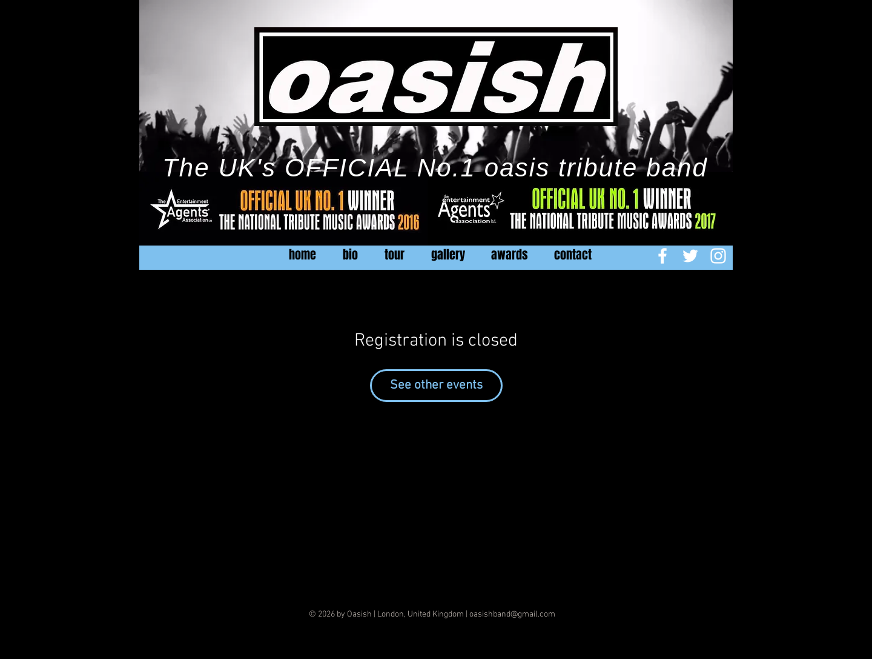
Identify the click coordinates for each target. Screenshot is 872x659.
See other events (436, 385)
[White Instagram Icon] (718, 256)
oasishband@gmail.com (512, 614)
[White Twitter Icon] (690, 256)
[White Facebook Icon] (662, 256)
